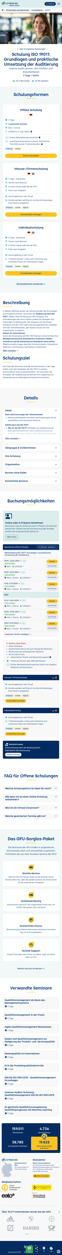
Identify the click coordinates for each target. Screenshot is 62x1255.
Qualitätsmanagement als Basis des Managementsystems (25, 1001)
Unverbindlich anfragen (31, 214)
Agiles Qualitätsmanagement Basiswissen (28, 1026)
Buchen (52, 561)
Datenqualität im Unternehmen (22, 1053)
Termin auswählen (31, 156)
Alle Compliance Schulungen (31, 49)
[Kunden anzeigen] (59, 1212)
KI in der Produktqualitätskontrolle (24, 1065)
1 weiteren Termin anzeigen (18, 634)
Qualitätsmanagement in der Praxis (24, 1014)
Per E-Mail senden (21, 81)
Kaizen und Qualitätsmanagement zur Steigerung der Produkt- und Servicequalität (30, 1040)
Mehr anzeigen (11, 350)
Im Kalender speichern (46, 547)
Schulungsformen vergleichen (31, 284)
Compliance (37, 10)
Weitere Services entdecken (31, 968)
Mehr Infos (12, 537)
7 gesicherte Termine (17, 124)
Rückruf (50, 4)
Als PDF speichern (40, 81)
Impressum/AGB (14, 1252)
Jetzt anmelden (41, 1176)
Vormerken (52, 566)
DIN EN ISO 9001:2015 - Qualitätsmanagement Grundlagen (30, 1079)
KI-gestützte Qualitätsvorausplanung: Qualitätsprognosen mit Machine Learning (28, 1108)
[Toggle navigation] (58, 3)
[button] (31, 788)
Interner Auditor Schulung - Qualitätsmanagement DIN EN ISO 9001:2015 (29, 1093)
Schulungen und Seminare (17, 10)
